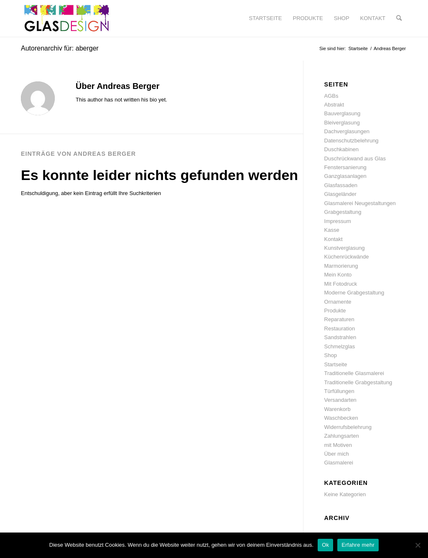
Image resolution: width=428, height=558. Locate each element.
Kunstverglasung (344, 248)
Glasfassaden (341, 185)
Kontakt (333, 239)
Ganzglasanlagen (345, 176)
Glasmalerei (338, 462)
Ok (325, 545)
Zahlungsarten (341, 436)
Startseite (335, 364)
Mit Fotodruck (340, 284)
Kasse (331, 230)
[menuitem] (266, 18)
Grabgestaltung (343, 212)
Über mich (336, 454)
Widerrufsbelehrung (348, 427)
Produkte (335, 310)
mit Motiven (338, 445)
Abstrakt (334, 104)
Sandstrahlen (340, 337)
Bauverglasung (342, 113)
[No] (417, 545)
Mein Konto (338, 274)
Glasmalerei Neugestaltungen (360, 203)
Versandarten (340, 400)
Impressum (337, 221)
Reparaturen (339, 319)
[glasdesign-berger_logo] (66, 18)
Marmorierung (341, 266)
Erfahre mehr (357, 545)
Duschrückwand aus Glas (355, 158)
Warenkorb (337, 409)
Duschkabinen (341, 149)
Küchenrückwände (346, 257)
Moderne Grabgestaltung (354, 292)
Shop (330, 355)
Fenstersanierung (345, 167)
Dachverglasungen (346, 131)
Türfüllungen (339, 391)
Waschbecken (341, 418)
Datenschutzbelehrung (351, 140)
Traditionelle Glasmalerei (354, 373)
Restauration (339, 328)
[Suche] (399, 18)
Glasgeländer (340, 194)
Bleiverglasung (342, 122)
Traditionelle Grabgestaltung (358, 382)
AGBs (331, 96)
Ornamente (338, 302)
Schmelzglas (339, 346)
